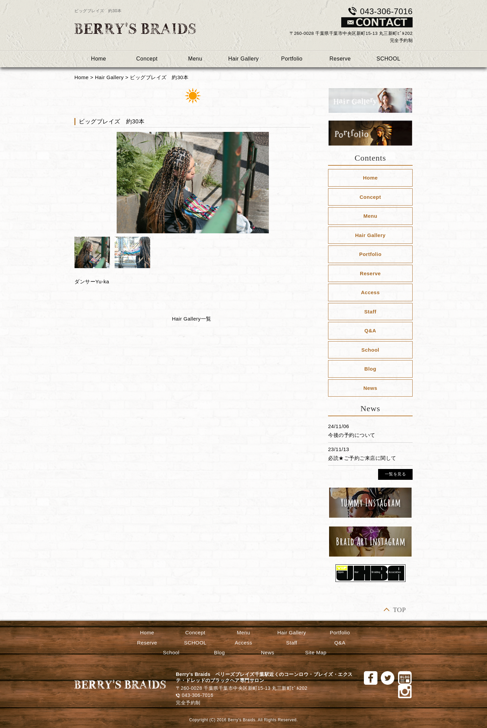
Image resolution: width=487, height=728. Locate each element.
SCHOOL (388, 59)
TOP (399, 609)
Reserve (340, 59)
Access (370, 292)
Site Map (315, 652)
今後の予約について (351, 435)
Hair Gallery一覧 (191, 319)
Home (98, 59)
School (370, 350)
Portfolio (291, 59)
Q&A (370, 330)
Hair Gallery (243, 59)
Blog (370, 369)
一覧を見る (395, 474)
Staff (370, 311)
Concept (147, 59)
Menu (195, 59)
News (370, 388)
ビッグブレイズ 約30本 (159, 77)
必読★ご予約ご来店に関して (362, 458)
